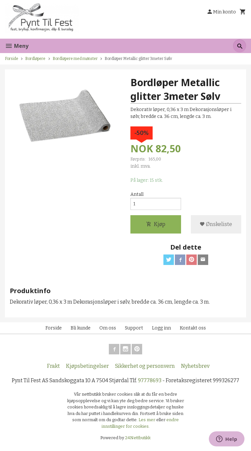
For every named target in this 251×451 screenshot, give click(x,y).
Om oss (107, 328)
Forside (11, 58)
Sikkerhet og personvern (145, 366)
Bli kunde (81, 328)
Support (134, 328)
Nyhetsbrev (195, 366)
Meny (16, 45)
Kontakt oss (193, 328)
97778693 (149, 380)
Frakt (53, 366)
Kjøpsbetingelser (87, 366)
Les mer (147, 419)
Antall (136, 194)
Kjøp (155, 224)
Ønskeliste (216, 224)
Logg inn (161, 328)
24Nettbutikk (138, 437)
